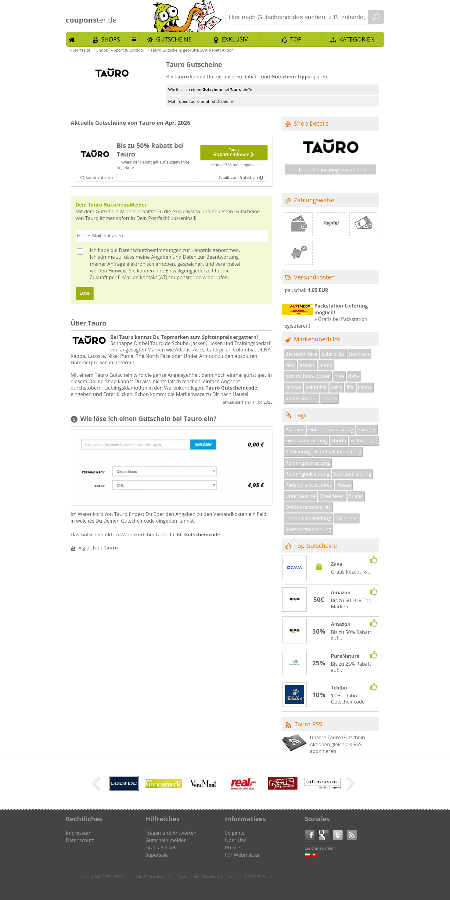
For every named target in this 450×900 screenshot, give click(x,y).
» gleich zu (98, 547)
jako (290, 365)
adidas (329, 398)
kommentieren (99, 177)
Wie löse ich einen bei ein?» (210, 89)
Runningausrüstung (307, 462)
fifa (350, 387)
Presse (232, 847)
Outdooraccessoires (308, 507)
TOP (295, 39)
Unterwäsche (300, 496)
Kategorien (357, 39)
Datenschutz (80, 840)
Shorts (338, 440)
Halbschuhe (363, 440)
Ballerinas (346, 518)
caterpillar (333, 354)
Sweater (367, 429)
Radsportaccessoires (308, 484)
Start (72, 39)
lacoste (293, 387)
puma (325, 365)
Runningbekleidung (307, 473)
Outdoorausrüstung (330, 429)
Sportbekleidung (352, 473)
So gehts (234, 833)
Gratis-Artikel (160, 847)
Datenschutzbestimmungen (150, 250)
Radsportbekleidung (308, 529)
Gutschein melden (166, 840)
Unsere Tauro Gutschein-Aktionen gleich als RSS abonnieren (338, 744)
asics (336, 387)
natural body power (307, 376)
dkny (353, 376)
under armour (301, 398)
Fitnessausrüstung (306, 440)
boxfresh (359, 354)
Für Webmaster (242, 854)
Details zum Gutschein (238, 177)
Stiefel (356, 496)
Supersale (157, 854)
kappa (365, 387)
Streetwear (331, 496)
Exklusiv (235, 39)
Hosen (344, 484)
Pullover (294, 429)
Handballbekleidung (308, 518)
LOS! (84, 293)
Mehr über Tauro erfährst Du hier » (200, 101)
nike (339, 376)
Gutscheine (174, 39)
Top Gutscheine (315, 546)
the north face (301, 354)
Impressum (79, 833)
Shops (110, 39)
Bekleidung (298, 451)
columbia (316, 387)
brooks (307, 365)
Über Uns (236, 840)
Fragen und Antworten (171, 833)
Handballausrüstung (338, 451)
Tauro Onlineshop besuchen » (332, 169)
